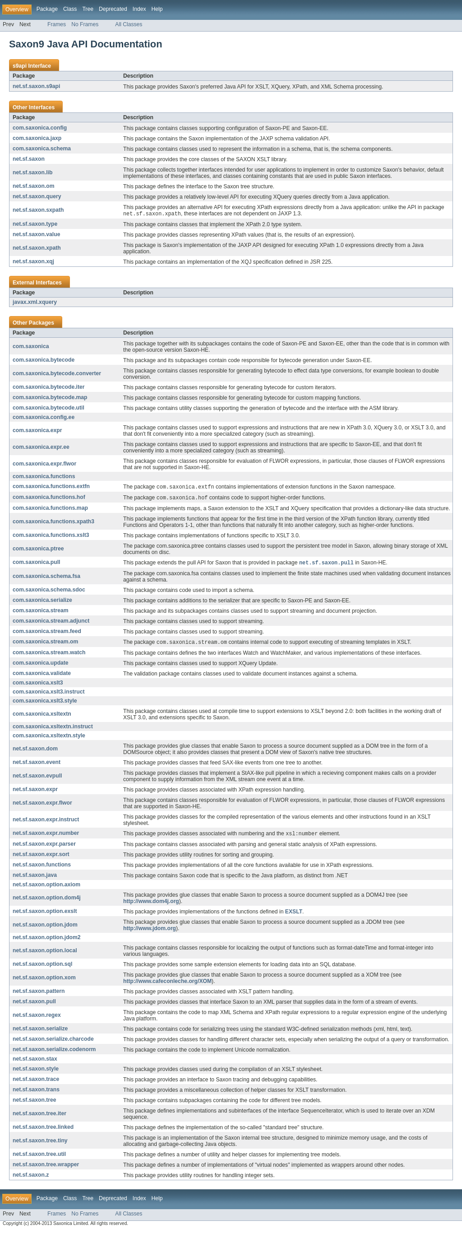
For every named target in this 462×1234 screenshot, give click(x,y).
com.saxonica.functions (44, 477)
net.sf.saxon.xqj (33, 262)
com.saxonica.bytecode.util (48, 408)
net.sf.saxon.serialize (40, 1031)
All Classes (128, 24)
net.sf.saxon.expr (35, 791)
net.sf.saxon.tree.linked (43, 1130)
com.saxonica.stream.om (45, 644)
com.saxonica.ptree (38, 550)
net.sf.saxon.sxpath (38, 210)
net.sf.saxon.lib (33, 172)
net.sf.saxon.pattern (39, 994)
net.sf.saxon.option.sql (42, 967)
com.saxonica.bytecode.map (50, 398)
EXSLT (293, 914)
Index (139, 9)
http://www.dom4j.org (151, 904)
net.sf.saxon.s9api (36, 86)
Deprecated (113, 9)
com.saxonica (31, 347)
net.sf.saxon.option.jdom (45, 927)
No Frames (84, 24)
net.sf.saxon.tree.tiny (40, 1143)
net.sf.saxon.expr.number (46, 836)
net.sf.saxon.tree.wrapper (46, 1167)
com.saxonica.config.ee (43, 417)
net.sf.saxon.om (34, 186)
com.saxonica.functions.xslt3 (51, 536)
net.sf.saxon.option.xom (44, 980)
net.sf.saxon (29, 159)
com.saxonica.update (41, 665)
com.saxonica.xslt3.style (45, 703)
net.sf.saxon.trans (36, 1092)
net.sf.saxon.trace (36, 1082)
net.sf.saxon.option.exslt (45, 914)
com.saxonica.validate (42, 675)
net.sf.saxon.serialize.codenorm (54, 1052)
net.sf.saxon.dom (35, 751)
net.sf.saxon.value (36, 235)
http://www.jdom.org (149, 931)
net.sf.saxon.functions (42, 867)
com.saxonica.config (40, 128)
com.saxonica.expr (37, 431)
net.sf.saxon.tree (34, 1102)
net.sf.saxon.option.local (45, 953)
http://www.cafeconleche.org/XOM (167, 984)
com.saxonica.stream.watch (49, 655)
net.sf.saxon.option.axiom (46, 887)
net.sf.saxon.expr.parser (44, 846)
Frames (56, 24)
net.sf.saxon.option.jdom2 (47, 940)
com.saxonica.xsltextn (42, 716)
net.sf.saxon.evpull (37, 778)
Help (157, 9)
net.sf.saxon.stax (35, 1061)
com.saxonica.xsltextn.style (49, 738)
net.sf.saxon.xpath (37, 248)
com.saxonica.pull (36, 564)
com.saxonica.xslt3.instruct (48, 694)
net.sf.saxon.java (35, 878)
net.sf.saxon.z (31, 1177)
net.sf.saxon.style (36, 1071)
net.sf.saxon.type (35, 224)
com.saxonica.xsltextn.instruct (53, 729)
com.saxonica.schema (42, 148)
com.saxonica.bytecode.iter (48, 387)
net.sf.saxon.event (36, 764)
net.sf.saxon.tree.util (39, 1157)
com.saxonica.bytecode (43, 360)
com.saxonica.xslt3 (38, 685)
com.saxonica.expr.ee (41, 447)
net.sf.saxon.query (37, 196)
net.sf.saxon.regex (37, 1018)
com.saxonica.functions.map (50, 509)
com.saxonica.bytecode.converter (57, 374)
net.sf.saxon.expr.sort (41, 857)
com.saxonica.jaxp (37, 138)
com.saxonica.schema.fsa (46, 578)
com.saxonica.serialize (42, 602)
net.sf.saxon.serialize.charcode (53, 1041)
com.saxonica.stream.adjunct (51, 622)
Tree (87, 9)
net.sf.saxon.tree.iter (39, 1116)
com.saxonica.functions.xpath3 (53, 523)
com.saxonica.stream (41, 612)
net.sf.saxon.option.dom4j (47, 900)
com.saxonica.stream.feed (47, 633)
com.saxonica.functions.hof (49, 498)
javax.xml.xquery (35, 302)
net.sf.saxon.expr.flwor (42, 805)
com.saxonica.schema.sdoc (49, 591)
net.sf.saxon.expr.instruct (46, 822)
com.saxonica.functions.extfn (51, 487)
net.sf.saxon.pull (34, 1004)
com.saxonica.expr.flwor (44, 464)
